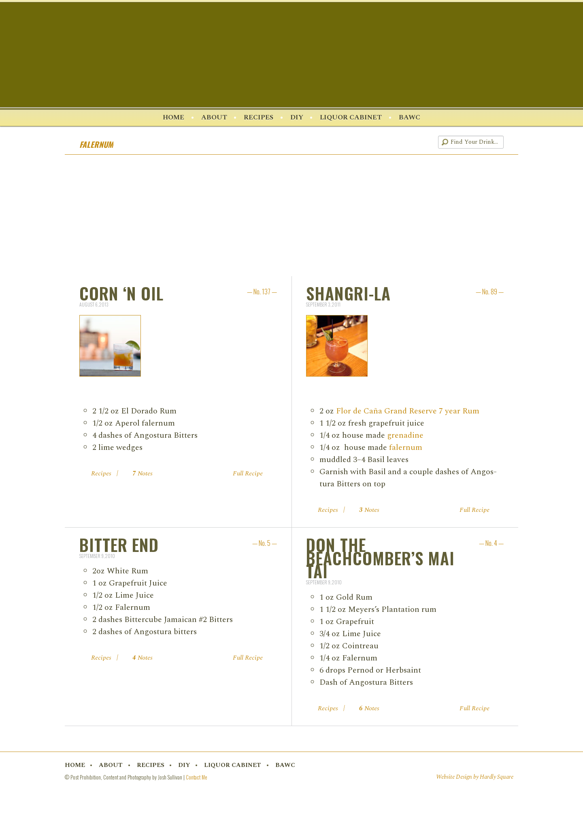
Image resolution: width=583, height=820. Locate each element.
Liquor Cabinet (353, 118)
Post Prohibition (291, 56)
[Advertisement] (291, 216)
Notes (142, 474)
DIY (297, 118)
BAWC (412, 118)
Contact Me (196, 778)
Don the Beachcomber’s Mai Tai (380, 558)
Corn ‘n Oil (121, 293)
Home (171, 118)
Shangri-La (348, 293)
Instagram (412, 143)
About (213, 118)
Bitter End (119, 545)
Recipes (258, 118)
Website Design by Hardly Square (474, 777)
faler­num (405, 448)
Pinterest (398, 143)
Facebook (369, 143)
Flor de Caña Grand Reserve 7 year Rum (407, 411)
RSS (427, 143)
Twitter (383, 143)
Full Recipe (248, 474)
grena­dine (405, 436)
